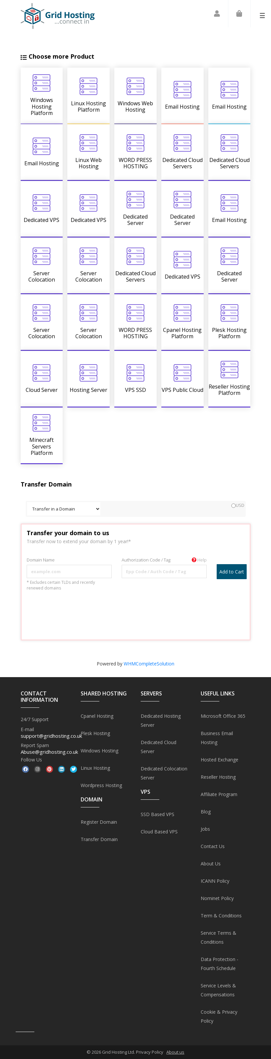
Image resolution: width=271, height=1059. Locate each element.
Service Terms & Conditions (218, 937)
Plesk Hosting (95, 733)
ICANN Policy (215, 881)
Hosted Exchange (219, 759)
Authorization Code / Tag (164, 560)
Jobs (205, 829)
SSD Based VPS (157, 814)
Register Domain (99, 822)
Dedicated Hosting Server (161, 720)
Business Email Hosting (217, 737)
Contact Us (213, 846)
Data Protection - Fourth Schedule (219, 963)
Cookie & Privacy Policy (219, 1016)
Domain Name (41, 560)
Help (199, 560)
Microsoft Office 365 (223, 716)
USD (237, 505)
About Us (211, 863)
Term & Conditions (221, 915)
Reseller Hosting (218, 777)
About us (175, 1052)
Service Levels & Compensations (218, 990)
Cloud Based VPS (159, 831)
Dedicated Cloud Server (158, 746)
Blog (206, 811)
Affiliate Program (219, 794)
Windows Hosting (99, 750)
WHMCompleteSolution (149, 663)
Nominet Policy (217, 898)
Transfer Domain (99, 839)
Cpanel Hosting (97, 716)
